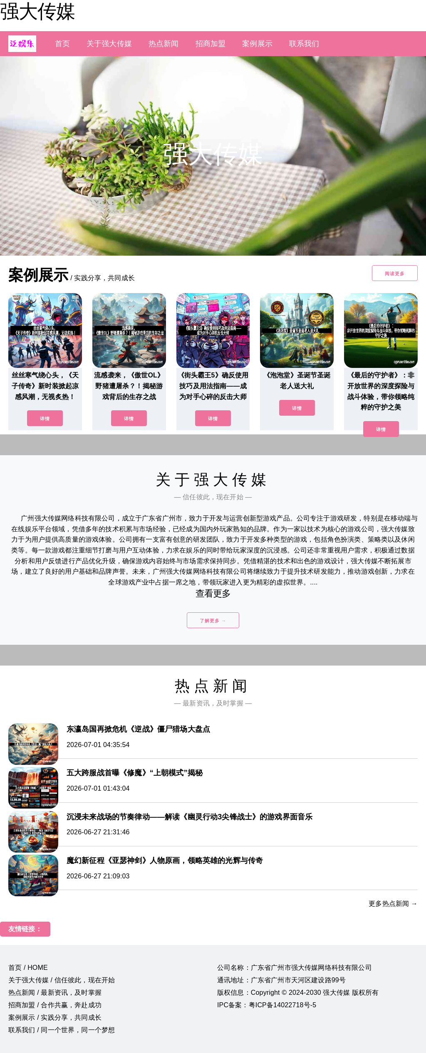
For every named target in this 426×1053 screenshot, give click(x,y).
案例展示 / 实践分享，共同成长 (55, 1017)
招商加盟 (211, 43)
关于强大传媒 (109, 43)
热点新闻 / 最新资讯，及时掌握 (55, 992)
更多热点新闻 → (393, 903)
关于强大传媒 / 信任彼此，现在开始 (61, 980)
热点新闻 (164, 43)
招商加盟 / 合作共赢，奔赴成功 (55, 1005)
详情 (45, 418)
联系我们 (304, 43)
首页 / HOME (28, 967)
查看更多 (213, 593)
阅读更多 (395, 273)
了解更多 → (213, 620)
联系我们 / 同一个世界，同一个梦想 (61, 1029)
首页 (62, 43)
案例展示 (257, 43)
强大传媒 (37, 11)
